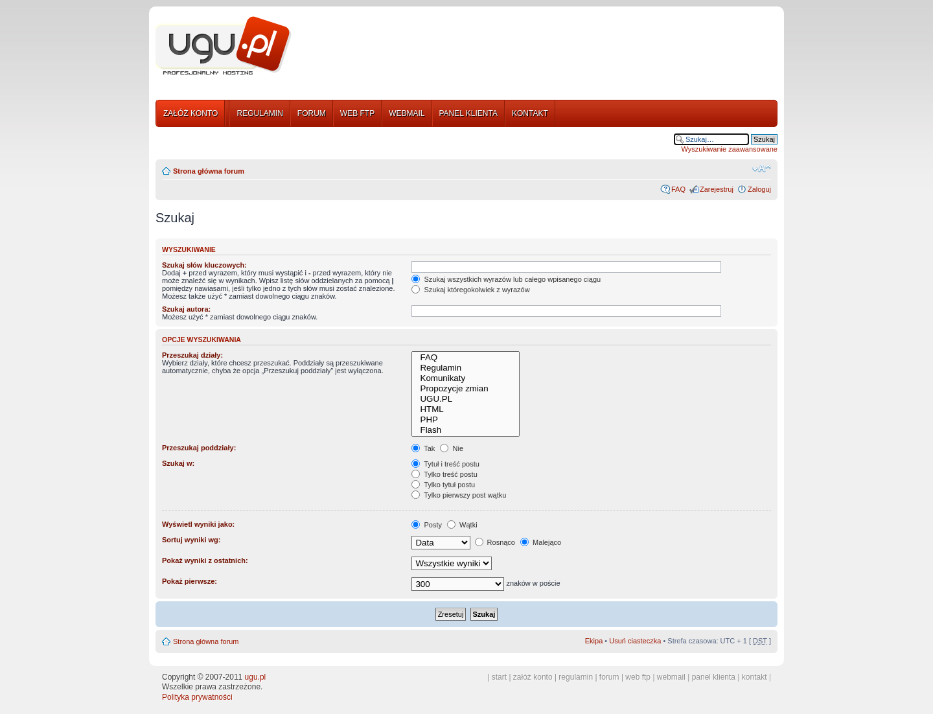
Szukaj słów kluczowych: (204, 265)
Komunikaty (465, 378)
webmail (671, 677)
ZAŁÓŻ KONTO (190, 113)
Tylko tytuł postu (443, 485)
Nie (451, 448)
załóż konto (533, 677)
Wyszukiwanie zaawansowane (730, 149)
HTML (465, 409)
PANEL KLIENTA (468, 113)
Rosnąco (495, 542)
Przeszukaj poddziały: (199, 448)
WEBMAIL (406, 113)
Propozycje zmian (465, 389)
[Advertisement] (540, 47)
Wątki (462, 525)
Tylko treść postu (444, 474)
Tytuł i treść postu (445, 464)
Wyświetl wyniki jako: (198, 524)
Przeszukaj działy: (192, 355)
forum (609, 677)
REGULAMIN (259, 113)
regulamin (576, 677)
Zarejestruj (716, 189)
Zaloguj (759, 189)
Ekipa (594, 641)
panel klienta (713, 677)
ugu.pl (255, 677)
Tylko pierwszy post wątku (458, 495)
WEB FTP (357, 113)
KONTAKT (530, 113)
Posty (426, 525)
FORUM (311, 113)
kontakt (754, 677)
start (499, 677)
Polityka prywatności (197, 697)
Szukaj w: (178, 463)
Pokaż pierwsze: (189, 581)
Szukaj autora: (186, 309)
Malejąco (540, 542)
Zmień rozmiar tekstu (761, 168)
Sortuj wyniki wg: (191, 540)
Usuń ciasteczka (635, 641)
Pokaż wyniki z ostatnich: (205, 560)
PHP (465, 420)
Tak (423, 448)
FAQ (678, 189)
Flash (465, 430)
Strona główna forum (208, 171)
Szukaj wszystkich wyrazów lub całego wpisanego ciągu (506, 279)
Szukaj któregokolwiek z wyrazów (470, 290)
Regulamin (465, 368)
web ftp (638, 677)
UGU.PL (465, 399)
